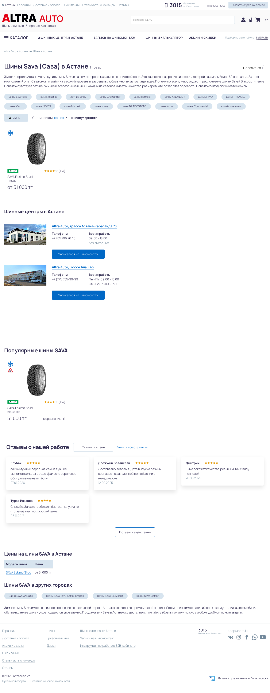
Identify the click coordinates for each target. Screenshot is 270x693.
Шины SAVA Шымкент (110, 596)
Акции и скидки (202, 38)
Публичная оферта (14, 681)
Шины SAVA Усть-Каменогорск (65, 596)
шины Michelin (72, 106)
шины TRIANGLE (235, 97)
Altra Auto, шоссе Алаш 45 (73, 267)
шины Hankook (142, 97)
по (84, 118)
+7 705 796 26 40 (64, 238)
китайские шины (231, 106)
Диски (51, 646)
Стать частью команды (98, 5)
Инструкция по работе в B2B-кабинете (107, 646)
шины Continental (197, 106)
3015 (176, 5)
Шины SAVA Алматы (21, 596)
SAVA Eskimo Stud (18, 572)
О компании (71, 5)
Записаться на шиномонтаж (78, 254)
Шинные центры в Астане (98, 631)
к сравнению (54, 419)
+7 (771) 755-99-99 (65, 279)
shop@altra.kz (238, 631)
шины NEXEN (43, 106)
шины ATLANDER (175, 97)
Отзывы (123, 5)
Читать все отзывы (130, 447)
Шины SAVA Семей (147, 596)
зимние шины (48, 97)
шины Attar (166, 106)
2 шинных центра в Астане (60, 38)
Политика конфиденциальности (50, 681)
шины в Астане (18, 97)
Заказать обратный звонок (248, 5)
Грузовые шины (58, 638)
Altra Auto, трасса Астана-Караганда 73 (84, 226)
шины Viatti (15, 106)
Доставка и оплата (46, 5)
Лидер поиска (259, 678)
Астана (10, 5)
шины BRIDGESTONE (134, 106)
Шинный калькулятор (164, 38)
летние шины (78, 97)
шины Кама (101, 106)
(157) (62, 171)
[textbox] (183, 20)
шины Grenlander (110, 97)
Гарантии (24, 5)
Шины (51, 631)
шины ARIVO (205, 97)
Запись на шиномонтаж (114, 38)
